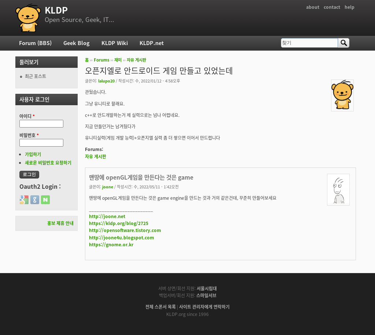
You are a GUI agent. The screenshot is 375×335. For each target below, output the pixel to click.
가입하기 (33, 154)
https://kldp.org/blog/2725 (118, 223)
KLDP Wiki (114, 43)
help (349, 7)
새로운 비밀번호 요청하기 (48, 162)
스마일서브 (206, 295)
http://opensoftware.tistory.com (125, 230)
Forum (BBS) (35, 43)
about (312, 7)
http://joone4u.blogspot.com (121, 237)
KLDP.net (152, 43)
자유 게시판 (136, 60)
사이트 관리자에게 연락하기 (204, 306)
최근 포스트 (35, 76)
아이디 (27, 116)
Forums (101, 60)
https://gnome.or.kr (111, 244)
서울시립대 (207, 288)
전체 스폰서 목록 (160, 306)
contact (332, 7)
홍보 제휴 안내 (60, 223)
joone (107, 186)
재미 (118, 60)
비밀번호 (29, 135)
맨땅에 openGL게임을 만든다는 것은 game (141, 177)
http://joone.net (107, 216)
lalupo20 (106, 81)
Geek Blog (76, 43)
